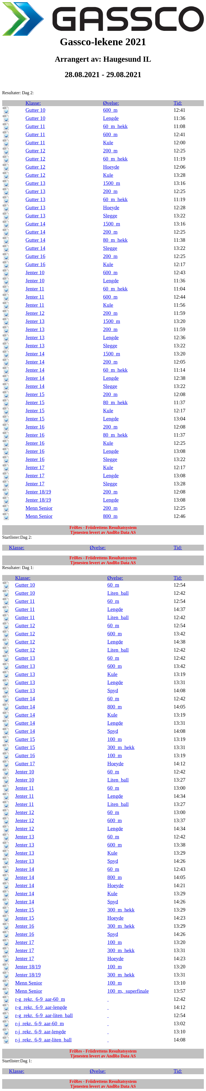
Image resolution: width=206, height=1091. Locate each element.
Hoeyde (111, 167)
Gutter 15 (25, 739)
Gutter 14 (35, 224)
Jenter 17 (34, 467)
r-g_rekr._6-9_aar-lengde (41, 1007)
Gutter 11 (35, 126)
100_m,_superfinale (128, 991)
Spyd (112, 690)
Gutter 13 (35, 183)
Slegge (110, 215)
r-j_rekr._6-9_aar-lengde (40, 1031)
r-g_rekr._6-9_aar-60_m (40, 999)
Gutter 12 (35, 150)
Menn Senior (39, 508)
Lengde (111, 118)
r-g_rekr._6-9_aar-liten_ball (44, 1015)
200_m (110, 150)
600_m (110, 110)
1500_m (111, 183)
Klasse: (33, 103)
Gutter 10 (35, 110)
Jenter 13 (34, 321)
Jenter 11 (34, 289)
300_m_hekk (121, 747)
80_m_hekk (115, 240)
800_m (110, 516)
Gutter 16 (35, 256)
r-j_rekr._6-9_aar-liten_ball (43, 1040)
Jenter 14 (34, 354)
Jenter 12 (34, 313)
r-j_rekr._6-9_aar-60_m (39, 1023)
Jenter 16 (34, 427)
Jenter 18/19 (38, 492)
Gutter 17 (25, 763)
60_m (113, 585)
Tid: (178, 103)
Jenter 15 (34, 394)
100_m (114, 739)
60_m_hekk (115, 126)
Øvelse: (111, 103)
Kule (108, 142)
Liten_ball (118, 593)
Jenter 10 (34, 272)
